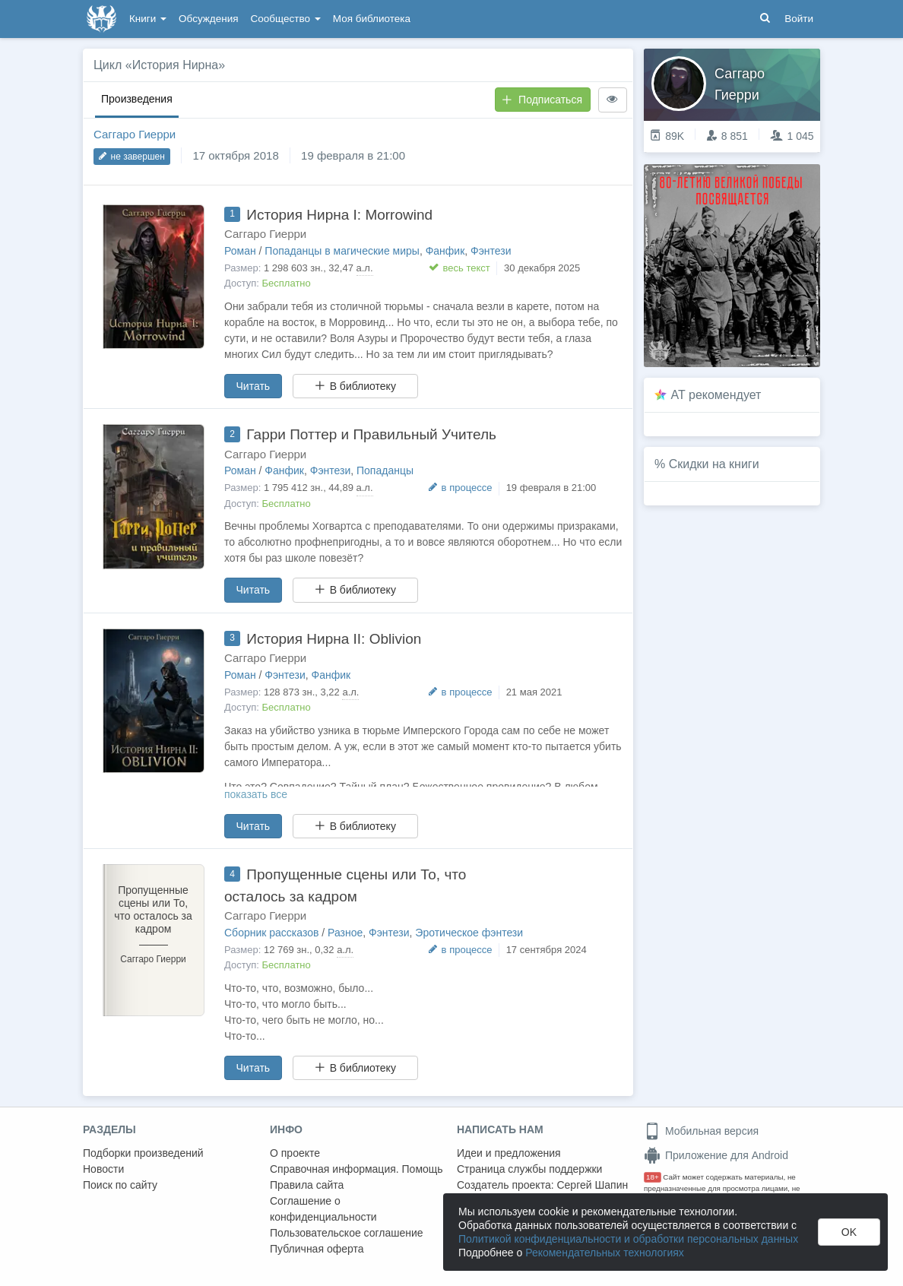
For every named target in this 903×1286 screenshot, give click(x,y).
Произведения (137, 99)
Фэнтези (491, 251)
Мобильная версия (701, 1131)
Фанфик (445, 251)
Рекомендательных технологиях (604, 1252)
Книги (147, 18)
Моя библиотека (371, 18)
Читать (253, 386)
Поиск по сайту (120, 1185)
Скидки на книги (714, 464)
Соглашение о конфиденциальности (323, 1209)
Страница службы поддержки (529, 1169)
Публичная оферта (317, 1249)
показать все (255, 794)
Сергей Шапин (592, 1185)
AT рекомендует (716, 394)
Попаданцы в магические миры (342, 251)
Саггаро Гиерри (134, 134)
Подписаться (542, 99)
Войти (798, 18)
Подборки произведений (143, 1153)
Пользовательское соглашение (346, 1233)
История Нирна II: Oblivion (333, 639)
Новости (103, 1169)
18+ (652, 1177)
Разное (345, 932)
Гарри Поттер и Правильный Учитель (371, 434)
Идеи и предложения (509, 1153)
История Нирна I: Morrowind (339, 215)
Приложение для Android (716, 1155)
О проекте (295, 1153)
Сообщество (286, 18)
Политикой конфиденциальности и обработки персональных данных (628, 1239)
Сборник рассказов (271, 932)
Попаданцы (384, 470)
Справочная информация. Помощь (356, 1169)
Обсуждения (208, 18)
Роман (240, 251)
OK (849, 1232)
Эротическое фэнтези (469, 932)
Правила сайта (307, 1185)
